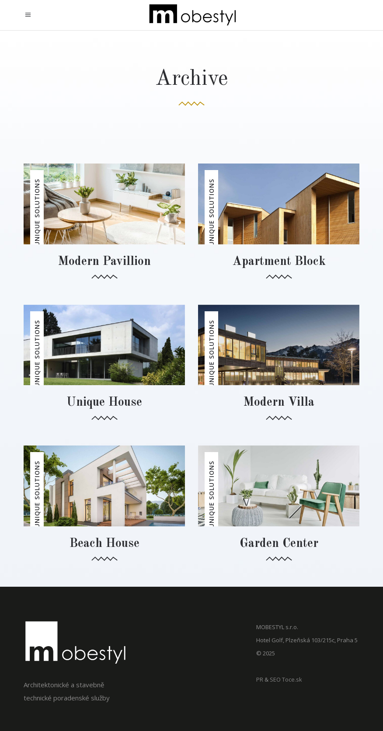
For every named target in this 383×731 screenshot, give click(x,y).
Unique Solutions (37, 212)
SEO (275, 679)
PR (259, 679)
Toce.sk (292, 679)
